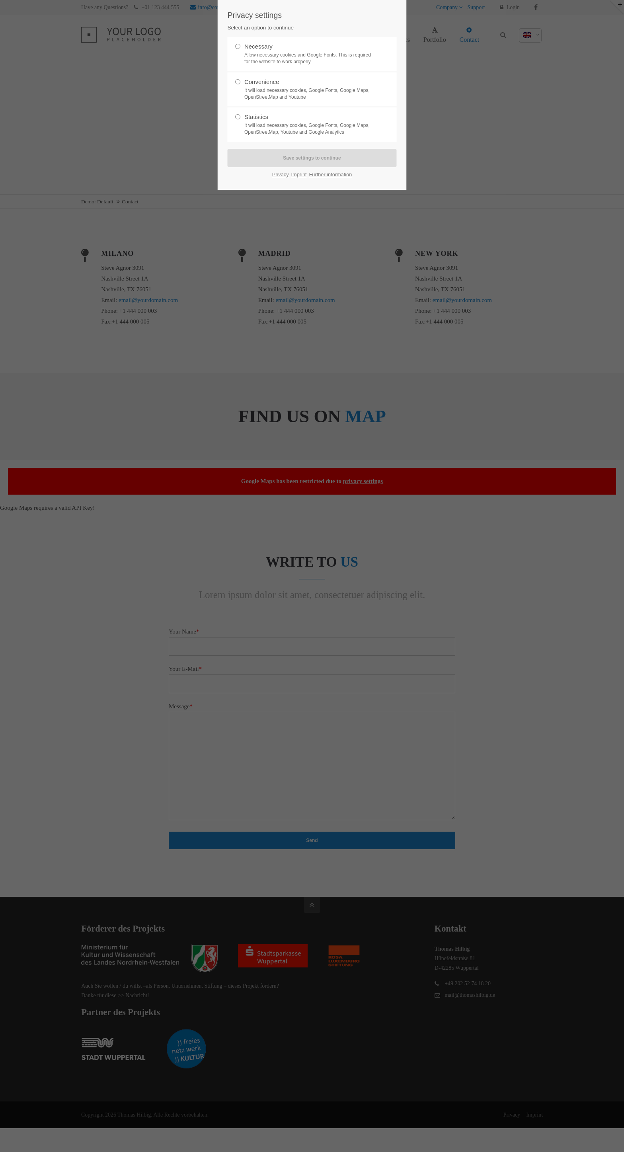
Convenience (308, 89)
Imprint (299, 174)
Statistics (308, 124)
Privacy (280, 174)
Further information (330, 174)
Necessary (308, 54)
